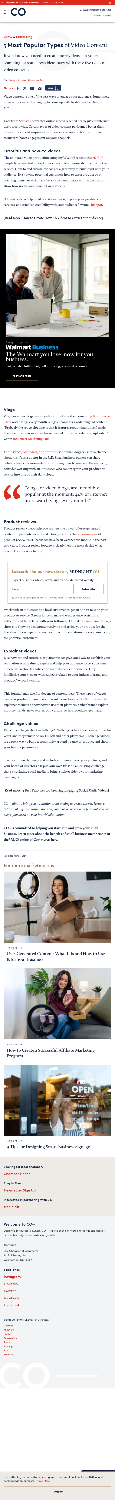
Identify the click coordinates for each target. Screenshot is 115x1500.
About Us (9, 1329)
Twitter (10, 1291)
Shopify (90, 699)
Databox (33, 680)
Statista (24, 121)
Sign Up (107, 15)
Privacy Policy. (56, 597)
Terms (7, 1342)
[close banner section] (110, 3)
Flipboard (11, 1305)
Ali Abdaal (30, 452)
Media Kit (12, 1206)
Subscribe (88, 589)
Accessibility (10, 1338)
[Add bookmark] (53, 88)
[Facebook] (18, 88)
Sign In (97, 15)
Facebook (11, 1298)
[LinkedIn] (32, 88)
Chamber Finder (17, 1173)
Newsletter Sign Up (20, 1190)
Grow (8, 37)
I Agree (57, 1491)
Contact (8, 1325)
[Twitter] (25, 88)
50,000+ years (87, 534)
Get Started (22, 375)
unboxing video (97, 621)
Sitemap (8, 1346)
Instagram (12, 1276)
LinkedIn (11, 1283)
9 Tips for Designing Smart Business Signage (48, 1147)
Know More (43, 1480)
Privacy (8, 1333)
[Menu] (5, 12)
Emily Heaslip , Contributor (26, 80)
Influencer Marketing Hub (31, 439)
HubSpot (95, 205)
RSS (6, 1350)
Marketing (24, 37)
